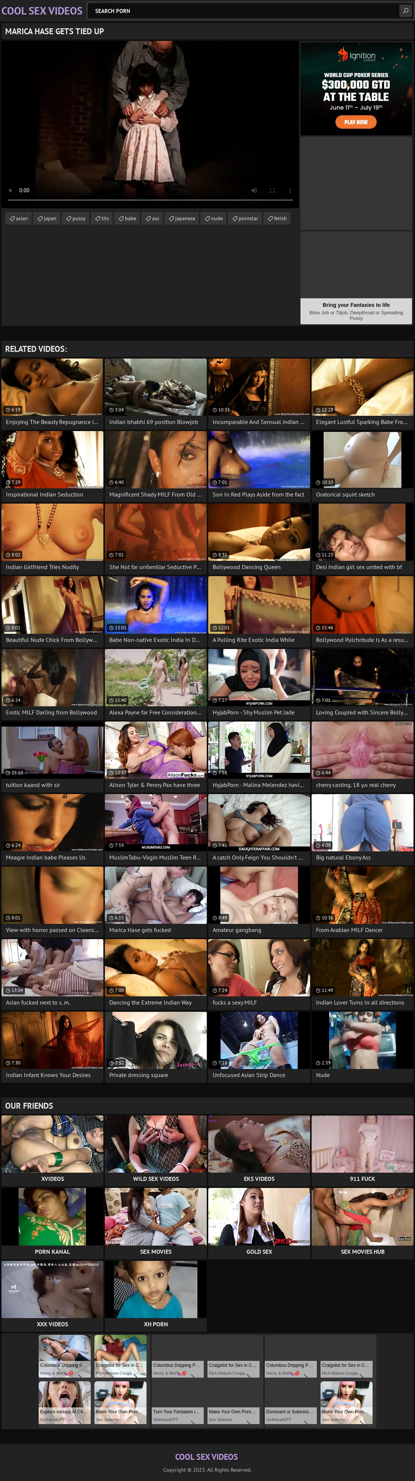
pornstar (248, 218)
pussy (79, 218)
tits (105, 218)
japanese (185, 218)
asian (22, 218)
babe (130, 218)
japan (50, 218)
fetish (280, 218)
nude (217, 218)
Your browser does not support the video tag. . (150, 124)
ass (155, 218)
